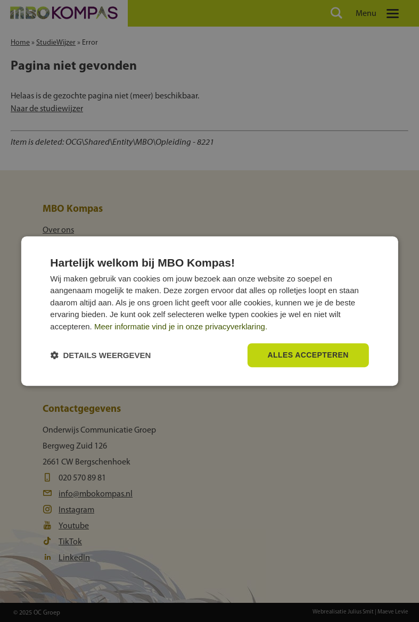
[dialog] (209, 311)
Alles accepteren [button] (308, 355)
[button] (100, 355)
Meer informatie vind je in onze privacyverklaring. (180, 326)
